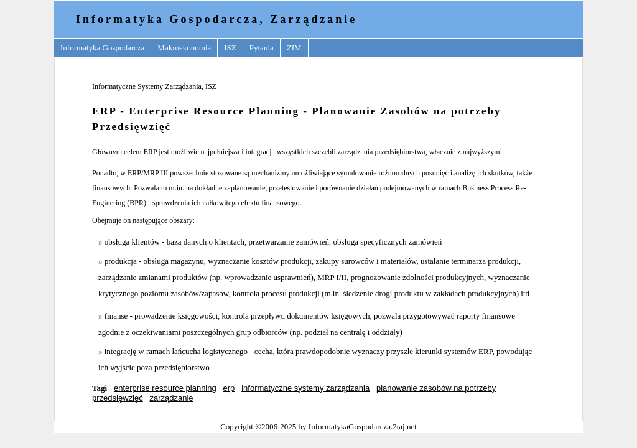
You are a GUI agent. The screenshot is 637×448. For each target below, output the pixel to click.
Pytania (261, 47)
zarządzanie (171, 398)
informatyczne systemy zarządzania (305, 388)
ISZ (230, 47)
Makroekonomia (184, 47)
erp (229, 388)
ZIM (294, 47)
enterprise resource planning (165, 388)
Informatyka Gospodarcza (102, 47)
